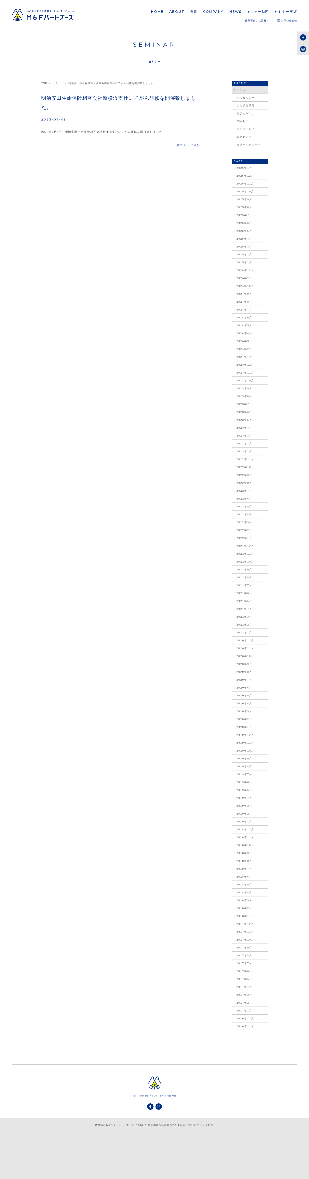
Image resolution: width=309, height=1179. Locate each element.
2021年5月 (244, 601)
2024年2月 (244, 349)
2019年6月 (244, 782)
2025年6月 (244, 223)
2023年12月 (245, 364)
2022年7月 (244, 490)
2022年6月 (244, 498)
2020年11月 (245, 648)
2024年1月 (244, 356)
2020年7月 (244, 679)
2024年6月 (244, 317)
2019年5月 (244, 790)
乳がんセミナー (247, 113)
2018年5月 (244, 884)
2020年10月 (245, 656)
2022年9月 (244, 475)
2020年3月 (244, 711)
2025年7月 (244, 215)
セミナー (57, 83)
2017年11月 (245, 931)
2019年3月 (244, 805)
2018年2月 (244, 908)
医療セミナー (245, 136)
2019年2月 (244, 813)
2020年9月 (244, 664)
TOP (44, 83)
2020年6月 (244, 687)
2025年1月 (244, 262)
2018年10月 (245, 845)
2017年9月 (244, 947)
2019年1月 (244, 821)
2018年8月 (244, 860)
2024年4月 (244, 333)
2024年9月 (244, 293)
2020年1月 (244, 727)
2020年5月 (244, 695)
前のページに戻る (188, 145)
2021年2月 (244, 624)
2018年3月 (244, 900)
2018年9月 (244, 853)
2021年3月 (244, 616)
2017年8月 (244, 955)
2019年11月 (245, 742)
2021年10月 (245, 561)
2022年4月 (244, 514)
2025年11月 (245, 183)
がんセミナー (245, 97)
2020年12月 (245, 640)
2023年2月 (244, 443)
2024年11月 (245, 278)
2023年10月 (245, 380)
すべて (241, 89)
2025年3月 (244, 246)
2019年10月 (245, 750)
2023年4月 (244, 427)
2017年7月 (244, 963)
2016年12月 (245, 1018)
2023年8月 (244, 396)
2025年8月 (244, 207)
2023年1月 (244, 451)
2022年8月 (244, 482)
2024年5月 (244, 325)
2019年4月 (244, 797)
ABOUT (176, 12)
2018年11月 (245, 837)
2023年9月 (244, 388)
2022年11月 (245, 459)
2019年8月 (244, 766)
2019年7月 (244, 774)
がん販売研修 (245, 105)
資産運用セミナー (248, 129)
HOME (157, 12)
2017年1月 (244, 1010)
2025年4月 (244, 238)
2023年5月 (244, 419)
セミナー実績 (286, 12)
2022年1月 (244, 538)
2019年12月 (245, 734)
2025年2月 (244, 254)
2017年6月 (244, 971)
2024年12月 (245, 270)
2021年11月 (245, 553)
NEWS (235, 12)
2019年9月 (244, 758)
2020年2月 (244, 719)
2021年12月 (245, 545)
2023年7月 (244, 404)
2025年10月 (245, 191)
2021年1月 (244, 632)
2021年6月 (244, 593)
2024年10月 (245, 286)
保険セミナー (245, 121)
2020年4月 (244, 703)
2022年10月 (245, 467)
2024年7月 (244, 309)
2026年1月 (244, 167)
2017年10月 (245, 939)
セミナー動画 (258, 12)
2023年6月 (244, 412)
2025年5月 (244, 230)
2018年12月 (245, 829)
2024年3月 (244, 341)
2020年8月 (244, 671)
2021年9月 (244, 569)
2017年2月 (244, 1002)
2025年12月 (245, 175)
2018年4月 (244, 892)
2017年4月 (244, 986)
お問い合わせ (286, 20)
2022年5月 (244, 506)
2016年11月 (245, 1026)
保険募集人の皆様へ (257, 20)
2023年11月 (245, 372)
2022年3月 (244, 522)
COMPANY (213, 12)
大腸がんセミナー (248, 144)
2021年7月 (244, 585)
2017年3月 (244, 994)
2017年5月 (244, 979)
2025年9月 (244, 199)
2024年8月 (244, 301)
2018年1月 (244, 916)
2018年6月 (244, 876)
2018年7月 (244, 868)
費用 (194, 12)
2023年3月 (244, 435)
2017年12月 (245, 923)
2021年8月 (244, 577)
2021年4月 (244, 608)
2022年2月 (244, 530)
